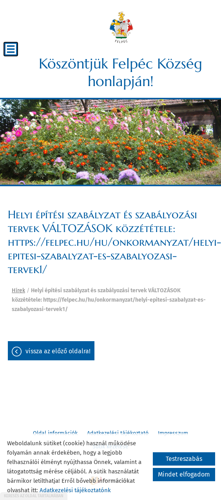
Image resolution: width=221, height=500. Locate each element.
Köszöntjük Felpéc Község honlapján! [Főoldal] (120, 72)
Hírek (18, 290)
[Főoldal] (121, 27)
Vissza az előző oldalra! (58, 351)
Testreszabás (184, 458)
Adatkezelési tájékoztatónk (75, 490)
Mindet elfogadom (184, 474)
